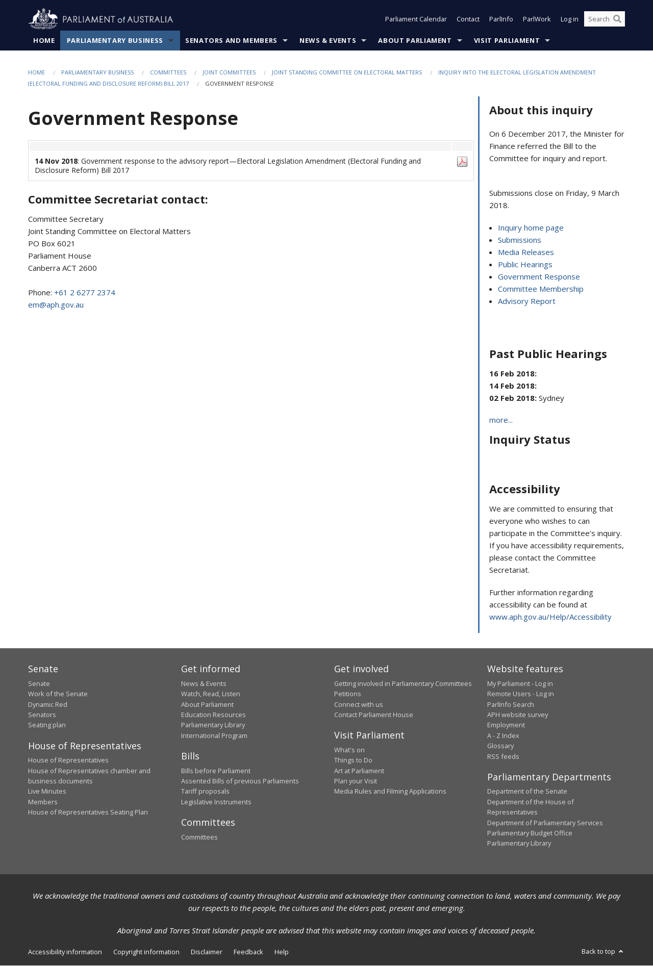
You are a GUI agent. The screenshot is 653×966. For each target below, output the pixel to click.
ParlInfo (501, 19)
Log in (570, 19)
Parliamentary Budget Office (529, 832)
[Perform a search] (617, 19)
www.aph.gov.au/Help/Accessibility (550, 617)
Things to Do (353, 760)
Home (44, 40)
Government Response (539, 277)
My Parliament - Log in (520, 683)
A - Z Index (503, 735)
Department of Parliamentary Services (545, 822)
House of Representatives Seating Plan (88, 812)
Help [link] (281, 951)
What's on (349, 749)
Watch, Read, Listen (210, 694)
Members (43, 801)
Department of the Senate (527, 791)
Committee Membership (541, 289)
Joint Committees (229, 72)
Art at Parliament (359, 770)
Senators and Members (231, 40)
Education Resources (213, 714)
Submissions (519, 240)
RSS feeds (503, 756)
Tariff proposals (205, 791)
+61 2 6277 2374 (84, 292)
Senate (39, 683)
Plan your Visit (355, 780)
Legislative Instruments (216, 801)
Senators (42, 714)
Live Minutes (47, 791)
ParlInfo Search (510, 704)
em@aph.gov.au (56, 304)
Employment (506, 725)
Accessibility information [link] (65, 951)
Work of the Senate (58, 694)
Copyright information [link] (146, 951)
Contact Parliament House (373, 714)
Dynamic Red (47, 704)
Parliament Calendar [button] (416, 19)
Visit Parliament (507, 40)
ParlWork (537, 19)
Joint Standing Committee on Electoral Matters (347, 72)
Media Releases (526, 252)
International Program (214, 735)
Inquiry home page (531, 228)
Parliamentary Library (213, 725)
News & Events (327, 40)
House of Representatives (68, 760)
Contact (468, 19)
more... (501, 420)
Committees (168, 72)
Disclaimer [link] (206, 951)
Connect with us (358, 704)
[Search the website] (604, 19)
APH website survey (517, 714)
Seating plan (47, 725)
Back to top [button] (603, 951)
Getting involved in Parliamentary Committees (403, 683)
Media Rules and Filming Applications (390, 791)
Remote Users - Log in (520, 694)
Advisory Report (527, 301)
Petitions (347, 694)
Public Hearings (525, 265)
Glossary (500, 746)
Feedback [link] (248, 951)
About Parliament (414, 40)
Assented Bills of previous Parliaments (240, 780)
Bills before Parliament (215, 770)
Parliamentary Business (115, 40)
